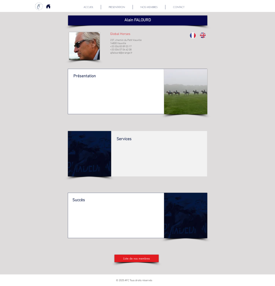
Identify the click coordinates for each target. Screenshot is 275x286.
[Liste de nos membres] (136, 258)
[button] (137, 20)
